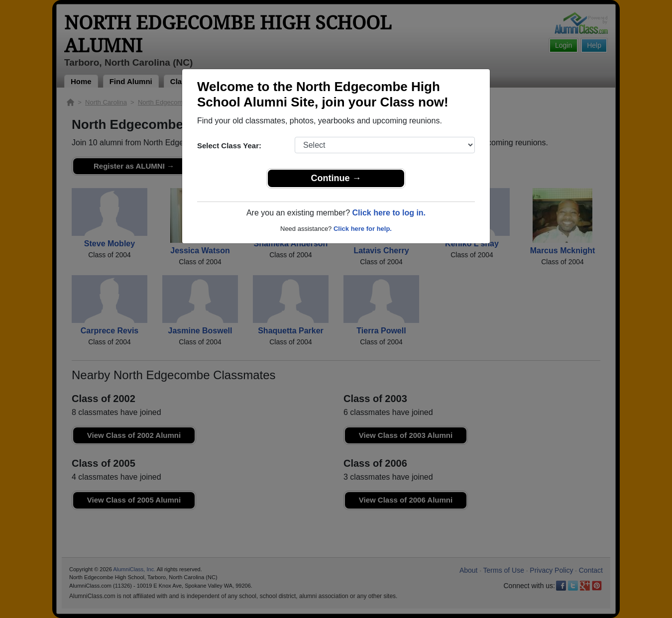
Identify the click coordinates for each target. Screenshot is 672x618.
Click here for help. (363, 228)
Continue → (336, 178)
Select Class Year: (229, 145)
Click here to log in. (389, 212)
